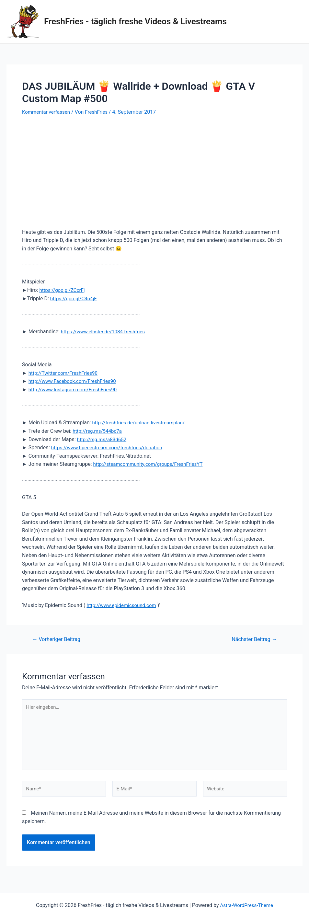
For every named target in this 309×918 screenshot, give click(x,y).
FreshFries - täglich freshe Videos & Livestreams (135, 21)
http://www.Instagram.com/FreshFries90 (75, 389)
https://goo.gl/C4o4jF (75, 298)
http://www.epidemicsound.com (123, 605)
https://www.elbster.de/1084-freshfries (105, 331)
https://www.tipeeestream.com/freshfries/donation (110, 447)
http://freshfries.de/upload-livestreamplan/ (141, 422)
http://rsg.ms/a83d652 (103, 439)
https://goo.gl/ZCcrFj (63, 290)
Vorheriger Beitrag (58, 639)
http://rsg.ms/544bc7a (99, 431)
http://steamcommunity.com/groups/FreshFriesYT (151, 464)
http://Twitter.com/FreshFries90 (65, 373)
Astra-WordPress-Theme (246, 905)
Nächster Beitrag (252, 639)
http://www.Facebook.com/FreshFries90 (75, 381)
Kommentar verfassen (47, 112)
